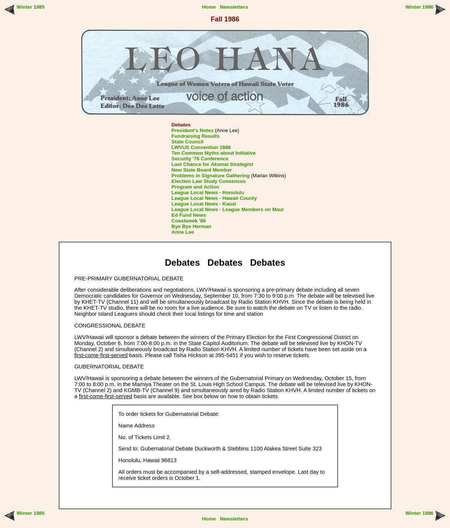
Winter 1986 (419, 7)
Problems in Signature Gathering (210, 175)
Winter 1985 (31, 7)
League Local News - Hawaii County (214, 198)
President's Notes (192, 130)
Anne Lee (182, 232)
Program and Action (195, 187)
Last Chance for (212, 164)
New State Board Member (201, 170)
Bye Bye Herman (191, 226)
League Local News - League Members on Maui (227, 209)
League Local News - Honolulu (207, 192)
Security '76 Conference (199, 158)
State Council (187, 142)
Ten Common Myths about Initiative (213, 153)
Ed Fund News (188, 215)
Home (209, 7)
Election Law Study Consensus (208, 181)
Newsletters (234, 7)
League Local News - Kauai (203, 204)
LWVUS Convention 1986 (201, 147)
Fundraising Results (195, 136)
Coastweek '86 (188, 221)
